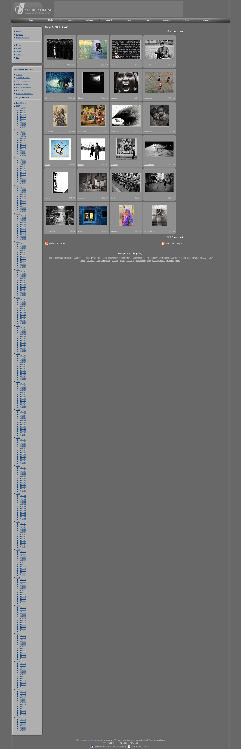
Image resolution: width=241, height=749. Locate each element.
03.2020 (23, 263)
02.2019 (23, 293)
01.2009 (23, 575)
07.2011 (23, 506)
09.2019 (23, 278)
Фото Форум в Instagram (140, 746)
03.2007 (23, 626)
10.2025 (23, 108)
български (206, 20)
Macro (104, 258)
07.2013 (23, 450)
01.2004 (23, 715)
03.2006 (23, 654)
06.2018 (23, 312)
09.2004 (23, 698)
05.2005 (23, 678)
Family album (159, 260)
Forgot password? (23, 38)
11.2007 (23, 610)
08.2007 (23, 616)
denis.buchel (50, 231)
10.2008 (23, 584)
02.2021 (23, 237)
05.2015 (23, 398)
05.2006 (23, 650)
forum (128, 20)
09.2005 (23, 670)
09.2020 (23, 250)
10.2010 (23, 528)
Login (18, 31)
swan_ (146, 198)
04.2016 (23, 373)
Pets (178, 260)
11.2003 (23, 721)
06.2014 (23, 424)
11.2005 (23, 666)
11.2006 (23, 638)
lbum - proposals (23, 87)
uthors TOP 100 (23, 78)
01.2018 (23, 323)
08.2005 (23, 672)
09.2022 (23, 194)
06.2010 (23, 536)
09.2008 (23, 586)
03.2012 (23, 487)
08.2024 (23, 140)
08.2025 (23, 112)
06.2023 (23, 172)
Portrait (68, 258)
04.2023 (23, 177)
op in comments (23, 81)
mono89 (147, 65)
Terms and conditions (157, 740)
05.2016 (23, 370)
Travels (115, 260)
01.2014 (23, 435)
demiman (148, 98)
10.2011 (23, 500)
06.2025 (23, 116)
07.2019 (23, 282)
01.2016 (23, 379)
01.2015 (23, 407)
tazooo (47, 164)
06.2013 (23, 452)
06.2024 (23, 144)
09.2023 (23, 166)
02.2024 (23, 153)
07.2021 (23, 226)
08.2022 (23, 196)
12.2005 (23, 663)
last (181, 31)
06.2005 (23, 676)
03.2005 (23, 682)
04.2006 (23, 652)
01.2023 (23, 183)
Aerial (174, 258)
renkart (81, 198)
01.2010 (23, 547)
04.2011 (23, 512)
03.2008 (23, 598)
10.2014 (23, 416)
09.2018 (23, 306)
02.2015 (23, 405)
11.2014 (23, 414)
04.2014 (23, 428)
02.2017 (23, 349)
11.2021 (23, 218)
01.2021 (23, 239)
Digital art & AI (199, 258)
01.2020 (23, 267)
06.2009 (23, 564)
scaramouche (50, 65)
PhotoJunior (83, 98)
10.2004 (23, 696)
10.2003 (23, 724)
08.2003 (23, 728)
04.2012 (23, 484)
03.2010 (23, 543)
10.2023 (23, 164)
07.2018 (23, 310)
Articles (19, 48)
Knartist (114, 164)
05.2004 (23, 706)
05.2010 (23, 538)
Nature (87, 258)
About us (19, 54)
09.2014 (23, 418)
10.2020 (23, 248)
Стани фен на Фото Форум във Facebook (109, 746)
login (31, 20)
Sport (122, 260)
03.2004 (23, 710)
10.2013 (23, 444)
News (18, 45)
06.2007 (23, 620)
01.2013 (23, 463)
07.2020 (23, 254)
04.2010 (23, 540)
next (176, 31)
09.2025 (23, 110)
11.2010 (23, 526)
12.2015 (23, 384)
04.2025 (23, 121)
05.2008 (23, 594)
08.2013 (23, 448)
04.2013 (23, 456)
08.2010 (23, 532)
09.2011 (23, 502)
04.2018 (23, 317)
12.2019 (23, 272)
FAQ (18, 57)
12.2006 (23, 635)
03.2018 (23, 319)
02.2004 (23, 713)
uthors (19, 74)
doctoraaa (115, 98)
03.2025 (23, 123)
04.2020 (23, 261)
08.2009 (23, 560)
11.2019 (23, 274)
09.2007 (23, 614)
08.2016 (23, 364)
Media (50, 20)
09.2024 (23, 138)
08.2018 (23, 308)
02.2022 (23, 209)
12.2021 (23, 216)
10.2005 (23, 668)
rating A (89, 20)
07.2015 (23, 394)
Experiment (137, 258)
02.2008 (23, 601)
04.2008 (23, 596)
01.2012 (23, 491)
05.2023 (23, 175)
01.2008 (23, 603)
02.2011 (23, 517)
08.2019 (23, 280)
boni (80, 231)
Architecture (125, 258)
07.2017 (23, 338)
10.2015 (23, 388)
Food (146, 258)
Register (19, 34)
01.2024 (23, 155)
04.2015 (23, 400)
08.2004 (23, 700)
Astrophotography (143, 260)
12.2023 (23, 160)
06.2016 (23, 368)
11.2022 (23, 190)
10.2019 (23, 276)
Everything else (103, 260)
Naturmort (113, 258)
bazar (148, 20)
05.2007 (23, 622)
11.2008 (23, 582)
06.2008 (23, 592)
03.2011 (23, 515)
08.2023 (23, 168)
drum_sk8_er (149, 231)
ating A (19, 90)
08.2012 (23, 476)
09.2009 (23, 558)
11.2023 (23, 162)
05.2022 (23, 203)
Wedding (182, 258)
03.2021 (23, 235)
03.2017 (23, 347)
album (70, 20)
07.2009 (23, 562)
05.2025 (23, 119)
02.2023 (23, 181)
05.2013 (23, 454)
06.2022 (23, 200)
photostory (167, 20)
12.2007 (23, 607)
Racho (113, 198)
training (186, 20)
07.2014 (23, 422)
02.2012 (23, 489)
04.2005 (23, 680)
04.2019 (23, 289)
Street (49, 258)
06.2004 (23, 704)
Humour (170, 260)
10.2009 (23, 556)
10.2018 (23, 304)
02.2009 (23, 573)
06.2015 (23, 396)
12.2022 (23, 188)
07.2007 (23, 618)
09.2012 (23, 474)
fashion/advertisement (160, 258)
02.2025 (23, 125)
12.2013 (23, 440)
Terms (18, 51)
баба (113, 65)
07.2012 (23, 478)
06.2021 (23, 228)
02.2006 (23, 657)
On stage (130, 260)
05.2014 (23, 426)
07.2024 (23, 142)
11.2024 (23, 134)
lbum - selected (22, 84)
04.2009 (23, 568)
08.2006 (23, 644)
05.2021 (23, 230)
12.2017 (23, 328)
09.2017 (23, 334)
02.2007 (23, 629)
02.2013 (23, 461)
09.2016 (23, 362)
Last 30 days (21, 103)
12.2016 (23, 356)
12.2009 (23, 551)
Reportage (58, 258)
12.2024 (23, 132)
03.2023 (23, 179)
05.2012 (23, 482)
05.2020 (23, 258)
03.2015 (23, 403)
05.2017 (23, 342)
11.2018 (23, 302)
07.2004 (23, 702)
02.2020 (23, 265)
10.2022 (23, 192)
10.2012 (23, 472)
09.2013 (23, 446)
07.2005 (23, 674)
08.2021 (23, 224)
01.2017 (23, 351)
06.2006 (23, 648)
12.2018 (23, 300)
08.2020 (23, 252)
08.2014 (23, 420)
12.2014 (23, 412)
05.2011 (23, 510)
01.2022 (23, 211)
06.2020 (23, 256)
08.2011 (23, 504)
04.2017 (23, 345)
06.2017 (23, 340)
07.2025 (23, 114)
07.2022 (23, 198)
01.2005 (23, 687)
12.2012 (23, 468)
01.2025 (23, 127)
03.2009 (23, 570)
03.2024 (23, 151)
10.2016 (23, 360)
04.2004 (23, 708)
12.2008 (23, 579)
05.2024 (23, 147)
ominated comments (24, 93)
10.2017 (23, 332)
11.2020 (23, 246)
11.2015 (23, 386)
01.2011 (23, 519)
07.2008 (23, 590)
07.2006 (23, 646)
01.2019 (23, 295)
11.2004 (23, 694)
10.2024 (23, 136)
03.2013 (23, 459)
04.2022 (23, 205)
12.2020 (23, 244)
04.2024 (23, 149)
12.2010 (23, 524)
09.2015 (23, 390)
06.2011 (23, 508)
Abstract (91, 260)
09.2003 (23, 726)
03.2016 (23, 375)
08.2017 (23, 336)
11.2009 (23, 554)
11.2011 (23, 498)
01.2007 (23, 631)
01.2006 (23, 659)
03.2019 (23, 291)
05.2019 (23, 286)
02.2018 (23, 321)
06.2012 (23, 480)
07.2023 (23, 170)
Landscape (77, 258)
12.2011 (23, 496)
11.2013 (23, 442)
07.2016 (23, 366)
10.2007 (23, 612)
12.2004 (23, 691)
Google (179, 243)
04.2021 (23, 233)
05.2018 (23, 314)
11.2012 (23, 470)
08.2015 (23, 392)
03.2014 (23, 431)
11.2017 (23, 330)
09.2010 (23, 530)
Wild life (96, 258)
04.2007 (23, 624)
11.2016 (23, 358)
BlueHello (49, 98)
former (81, 164)
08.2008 (23, 588)
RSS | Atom (60, 243)
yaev (80, 65)
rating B (109, 20)
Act (189, 258)
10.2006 (23, 640)
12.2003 (23, 719)
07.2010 (23, 534)
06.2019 (23, 284)
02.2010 (23, 545)
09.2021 (23, 222)
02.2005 (23, 685)
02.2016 (23, 377)
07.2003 (23, 730)
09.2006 (23, 642)
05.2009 (23, 566)
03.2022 (23, 207)
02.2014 (23, 433)
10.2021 (23, 220)
